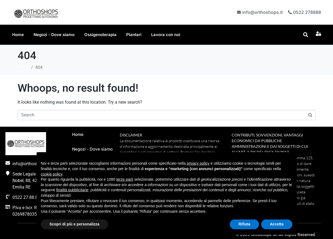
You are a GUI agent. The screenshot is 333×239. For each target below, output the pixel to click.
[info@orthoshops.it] (238, 12)
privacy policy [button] (198, 163)
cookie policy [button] (51, 174)
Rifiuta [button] (244, 224)
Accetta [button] (277, 224)
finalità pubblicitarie (72, 190)
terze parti (124, 179)
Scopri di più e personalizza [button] (74, 224)
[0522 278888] (289, 12)
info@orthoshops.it (262, 12)
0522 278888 (307, 12)
